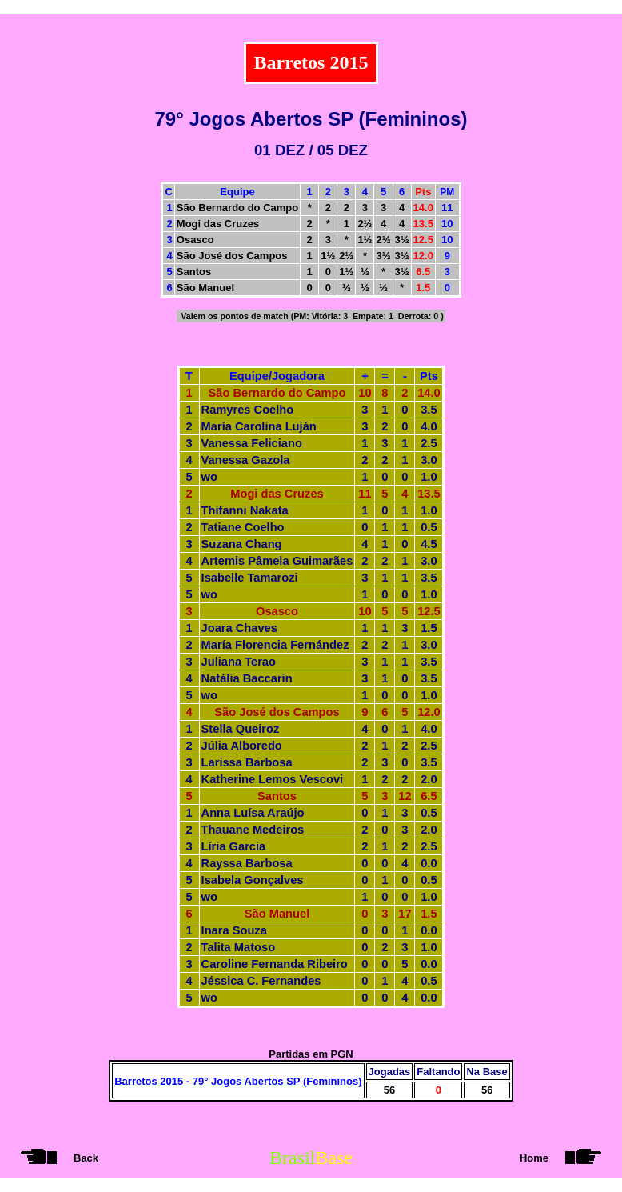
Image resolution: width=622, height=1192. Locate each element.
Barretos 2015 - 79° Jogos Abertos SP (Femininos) (237, 1081)
